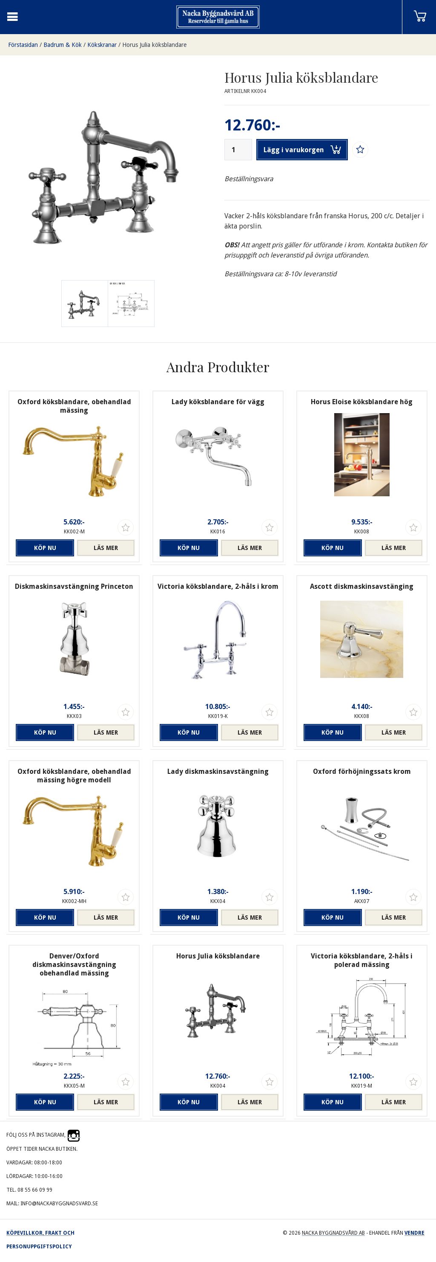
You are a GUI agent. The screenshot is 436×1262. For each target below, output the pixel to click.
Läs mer (106, 547)
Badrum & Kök (62, 44)
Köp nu (45, 547)
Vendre (414, 1233)
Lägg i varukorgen (302, 149)
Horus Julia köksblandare (154, 44)
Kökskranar (102, 44)
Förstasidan (23, 44)
